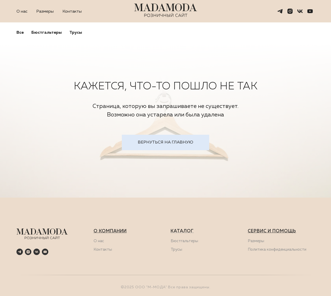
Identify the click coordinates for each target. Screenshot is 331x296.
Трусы (75, 33)
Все (20, 33)
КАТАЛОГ (182, 231)
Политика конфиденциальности (277, 249)
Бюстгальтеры (46, 33)
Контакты (72, 12)
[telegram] (280, 11)
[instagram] (290, 11)
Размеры (45, 12)
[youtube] (310, 11)
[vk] (300, 11)
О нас (21, 12)
